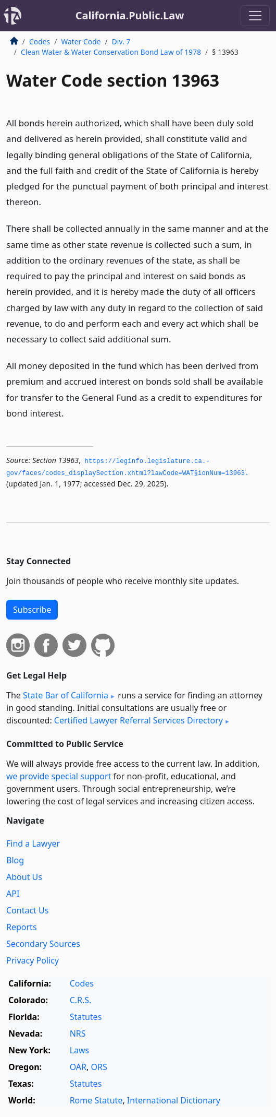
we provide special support (58, 776)
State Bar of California (65, 695)
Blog (15, 860)
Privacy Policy (32, 960)
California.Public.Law (130, 15)
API (12, 893)
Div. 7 (121, 41)
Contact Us (27, 910)
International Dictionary (173, 1100)
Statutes (86, 1017)
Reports (21, 927)
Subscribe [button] (32, 609)
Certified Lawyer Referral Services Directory (138, 720)
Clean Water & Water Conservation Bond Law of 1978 (111, 52)
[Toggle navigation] (255, 15)
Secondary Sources (43, 943)
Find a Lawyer (33, 843)
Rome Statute (96, 1100)
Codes (39, 41)
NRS (78, 1033)
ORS (99, 1067)
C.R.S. (81, 1000)
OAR (78, 1067)
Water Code (81, 41)
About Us (24, 877)
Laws (80, 1050)
